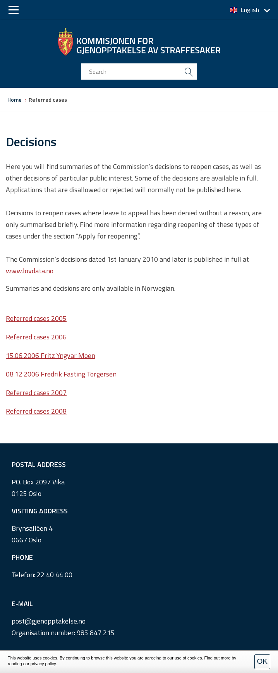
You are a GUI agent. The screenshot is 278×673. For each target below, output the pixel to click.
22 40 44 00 (54, 574)
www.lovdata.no (29, 271)
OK (262, 661)
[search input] (139, 71)
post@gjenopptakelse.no (49, 621)
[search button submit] (188, 71)
